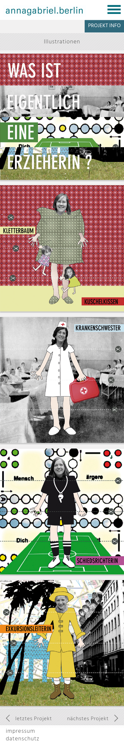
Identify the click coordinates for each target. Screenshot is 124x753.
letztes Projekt (33, 718)
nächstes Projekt (88, 718)
